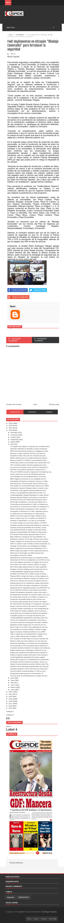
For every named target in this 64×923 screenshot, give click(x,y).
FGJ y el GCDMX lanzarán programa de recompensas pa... (31, 472)
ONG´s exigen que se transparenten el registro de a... (29, 634)
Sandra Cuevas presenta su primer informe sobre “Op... (30, 664)
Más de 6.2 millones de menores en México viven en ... (29, 581)
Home (29, 919)
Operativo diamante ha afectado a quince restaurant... (29, 449)
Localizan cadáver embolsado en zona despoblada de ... (30, 608)
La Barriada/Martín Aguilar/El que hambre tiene (26, 571)
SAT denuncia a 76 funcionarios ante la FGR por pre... (29, 483)
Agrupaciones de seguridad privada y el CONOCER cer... (30, 588)
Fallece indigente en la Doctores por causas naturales (29, 541)
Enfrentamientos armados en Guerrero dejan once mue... (30, 595)
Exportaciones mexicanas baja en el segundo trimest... (29, 558)
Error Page (52, 919)
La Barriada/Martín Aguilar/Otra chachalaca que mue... (29, 618)
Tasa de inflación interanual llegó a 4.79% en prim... (28, 671)
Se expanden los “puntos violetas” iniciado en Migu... (29, 629)
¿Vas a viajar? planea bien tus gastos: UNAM (26, 636)
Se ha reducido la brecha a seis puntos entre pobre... (29, 590)
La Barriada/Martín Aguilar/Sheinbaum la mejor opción (29, 495)
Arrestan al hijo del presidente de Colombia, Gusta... (28, 527)
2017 (10, 703)
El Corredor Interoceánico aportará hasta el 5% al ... (28, 534)
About (36, 919)
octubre (13, 437)
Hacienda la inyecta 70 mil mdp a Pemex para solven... (29, 539)
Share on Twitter (37, 290)
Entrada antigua (54, 404)
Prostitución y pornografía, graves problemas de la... (28, 490)
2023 (10, 430)
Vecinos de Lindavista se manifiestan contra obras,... (29, 620)
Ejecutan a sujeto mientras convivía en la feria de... (28, 453)
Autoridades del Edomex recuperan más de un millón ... (29, 481)
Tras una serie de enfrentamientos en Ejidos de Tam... (29, 676)
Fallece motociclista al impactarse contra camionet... (28, 509)
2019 (10, 699)
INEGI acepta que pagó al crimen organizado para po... (29, 551)
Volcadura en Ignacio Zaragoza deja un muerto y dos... (29, 488)
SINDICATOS (23, 897)
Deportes (10, 897)
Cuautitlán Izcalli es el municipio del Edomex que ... (28, 615)
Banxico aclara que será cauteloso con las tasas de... (29, 641)
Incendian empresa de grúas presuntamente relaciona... (30, 525)
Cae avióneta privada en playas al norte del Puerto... (28, 530)
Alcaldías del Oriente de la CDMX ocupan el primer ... (29, 574)
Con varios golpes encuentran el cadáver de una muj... (29, 562)
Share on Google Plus (17, 297)
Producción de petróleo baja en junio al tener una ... (28, 599)
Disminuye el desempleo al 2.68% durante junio (27, 553)
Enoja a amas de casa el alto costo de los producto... (29, 606)
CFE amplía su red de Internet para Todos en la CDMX (29, 486)
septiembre (14, 439)
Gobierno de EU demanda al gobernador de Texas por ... (30, 666)
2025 (10, 425)
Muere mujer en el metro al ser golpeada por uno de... (29, 627)
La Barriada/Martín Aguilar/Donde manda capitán (27, 657)
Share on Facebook (16, 290)
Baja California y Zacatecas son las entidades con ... (28, 537)
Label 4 (11, 729)
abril (12, 683)
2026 (10, 423)
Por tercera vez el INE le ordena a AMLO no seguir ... (29, 564)
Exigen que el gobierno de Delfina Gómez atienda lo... (29, 652)
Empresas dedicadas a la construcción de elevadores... (29, 643)
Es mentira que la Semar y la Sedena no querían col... (29, 597)
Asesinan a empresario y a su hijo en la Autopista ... (28, 520)
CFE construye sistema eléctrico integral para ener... (28, 465)
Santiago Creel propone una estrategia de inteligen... (29, 546)
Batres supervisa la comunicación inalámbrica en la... (29, 548)
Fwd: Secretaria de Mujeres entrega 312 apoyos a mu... (30, 578)
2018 (10, 701)
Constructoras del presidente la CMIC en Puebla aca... (29, 504)
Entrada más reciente (13, 404)
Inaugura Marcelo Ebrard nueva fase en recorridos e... (29, 497)
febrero (13, 687)
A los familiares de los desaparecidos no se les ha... (28, 476)
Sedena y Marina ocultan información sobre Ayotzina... (29, 655)
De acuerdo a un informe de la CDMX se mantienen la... (30, 507)
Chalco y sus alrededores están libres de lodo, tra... (28, 493)
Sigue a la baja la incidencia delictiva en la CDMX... (28, 632)
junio (12, 678)
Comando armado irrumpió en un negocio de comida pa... (30, 648)
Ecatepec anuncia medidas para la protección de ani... (29, 569)
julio (12, 444)
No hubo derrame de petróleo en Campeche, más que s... (30, 604)
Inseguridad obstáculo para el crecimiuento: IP (26, 673)
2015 (10, 708)
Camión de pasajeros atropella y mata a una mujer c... (29, 592)
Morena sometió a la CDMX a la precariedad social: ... (29, 460)
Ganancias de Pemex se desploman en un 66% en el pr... (30, 560)
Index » (8, 726)
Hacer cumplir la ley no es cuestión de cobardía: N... (28, 518)
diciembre (14, 432)
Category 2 (10, 715)
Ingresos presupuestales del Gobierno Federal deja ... (29, 532)
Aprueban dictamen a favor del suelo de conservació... (29, 669)
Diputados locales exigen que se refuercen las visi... (28, 625)
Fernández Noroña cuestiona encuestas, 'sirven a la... (29, 662)
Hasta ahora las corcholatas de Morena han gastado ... (29, 613)
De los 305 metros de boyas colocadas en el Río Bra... (29, 585)
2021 (10, 694)
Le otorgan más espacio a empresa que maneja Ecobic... (30, 446)
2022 (10, 692)
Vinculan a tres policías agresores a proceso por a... (28, 469)
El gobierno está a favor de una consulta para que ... (28, 456)
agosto (13, 442)
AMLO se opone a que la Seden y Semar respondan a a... (30, 544)
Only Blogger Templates (49, 912)
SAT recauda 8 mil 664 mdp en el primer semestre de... (29, 639)
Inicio (35, 404)
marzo (13, 685)
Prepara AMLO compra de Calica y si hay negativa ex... (29, 576)
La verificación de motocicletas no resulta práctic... (28, 514)
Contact (43, 919)
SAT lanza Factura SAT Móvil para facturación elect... (29, 500)
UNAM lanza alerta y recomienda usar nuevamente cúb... (30, 463)
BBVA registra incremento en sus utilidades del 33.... (28, 479)
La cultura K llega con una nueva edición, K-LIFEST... (29, 523)
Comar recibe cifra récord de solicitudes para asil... (28, 474)
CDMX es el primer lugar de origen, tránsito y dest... (28, 516)
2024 (10, 428)
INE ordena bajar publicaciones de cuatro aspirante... (29, 567)
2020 (10, 696)
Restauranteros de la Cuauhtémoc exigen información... (30, 583)
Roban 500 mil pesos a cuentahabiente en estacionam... (30, 659)
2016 (10, 706)
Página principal (16, 863)
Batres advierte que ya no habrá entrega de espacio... (29, 458)
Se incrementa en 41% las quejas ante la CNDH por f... (29, 646)
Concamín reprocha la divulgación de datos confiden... (29, 622)
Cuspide (21, 912)
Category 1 (10, 711)
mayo (13, 680)
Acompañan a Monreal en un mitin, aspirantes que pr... (29, 511)
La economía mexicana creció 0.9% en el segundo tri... (29, 467)
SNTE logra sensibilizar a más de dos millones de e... (29, 502)
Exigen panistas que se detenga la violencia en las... (28, 650)
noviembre (14, 435)
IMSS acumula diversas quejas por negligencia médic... (29, 451)
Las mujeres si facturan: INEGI (21, 555)
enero (13, 690)
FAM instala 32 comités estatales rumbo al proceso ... (29, 611)
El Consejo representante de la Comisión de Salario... (29, 602)
